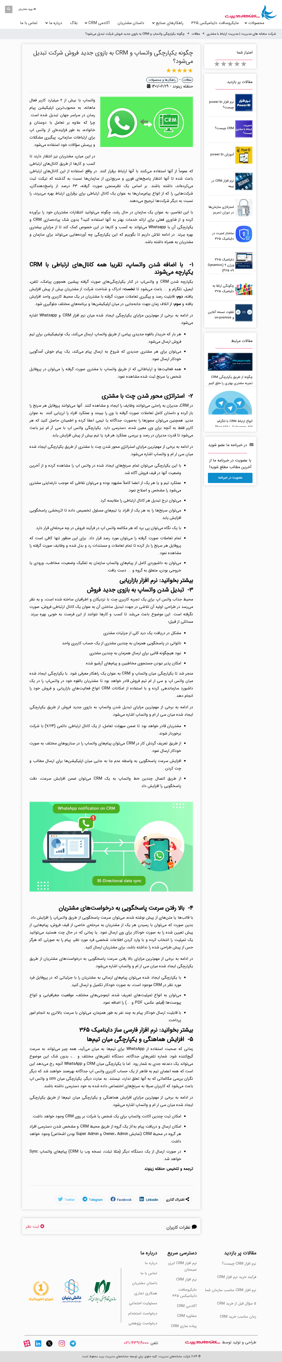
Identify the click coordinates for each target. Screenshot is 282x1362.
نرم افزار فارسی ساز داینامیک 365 (118, 1030)
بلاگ (74, 23)
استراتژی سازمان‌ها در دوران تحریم (221, 209)
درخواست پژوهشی (142, 1323)
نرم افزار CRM (74, 315)
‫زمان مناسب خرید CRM (238, 1317)
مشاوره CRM (187, 1316)
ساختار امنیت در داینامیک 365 (223, 236)
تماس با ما (28, 23)
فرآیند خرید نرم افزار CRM (236, 1277)
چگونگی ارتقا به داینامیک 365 (223, 288)
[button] (27, 9)
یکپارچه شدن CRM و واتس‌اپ (166, 282)
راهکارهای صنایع (169, 23)
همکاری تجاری (145, 1293)
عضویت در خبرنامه (230, 477)
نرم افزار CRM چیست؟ (239, 1264)
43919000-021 (136, 1343)
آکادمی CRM (187, 1306)
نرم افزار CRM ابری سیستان (182, 1266)
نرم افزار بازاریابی (138, 580)
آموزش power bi (222, 154)
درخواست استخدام (142, 1313)
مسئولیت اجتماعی (143, 1303)
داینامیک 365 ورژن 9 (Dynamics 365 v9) (221, 265)
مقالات (196, 33)
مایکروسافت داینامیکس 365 (215, 23)
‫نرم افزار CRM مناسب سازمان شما (230, 1290)
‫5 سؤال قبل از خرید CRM (236, 1303)
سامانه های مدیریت (203, 1342)
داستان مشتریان (131, 23)
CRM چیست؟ (224, 128)
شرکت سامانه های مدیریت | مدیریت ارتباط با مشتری (241, 33)
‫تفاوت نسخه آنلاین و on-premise (221, 315)
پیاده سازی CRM (184, 1326)
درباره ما (55, 23)
